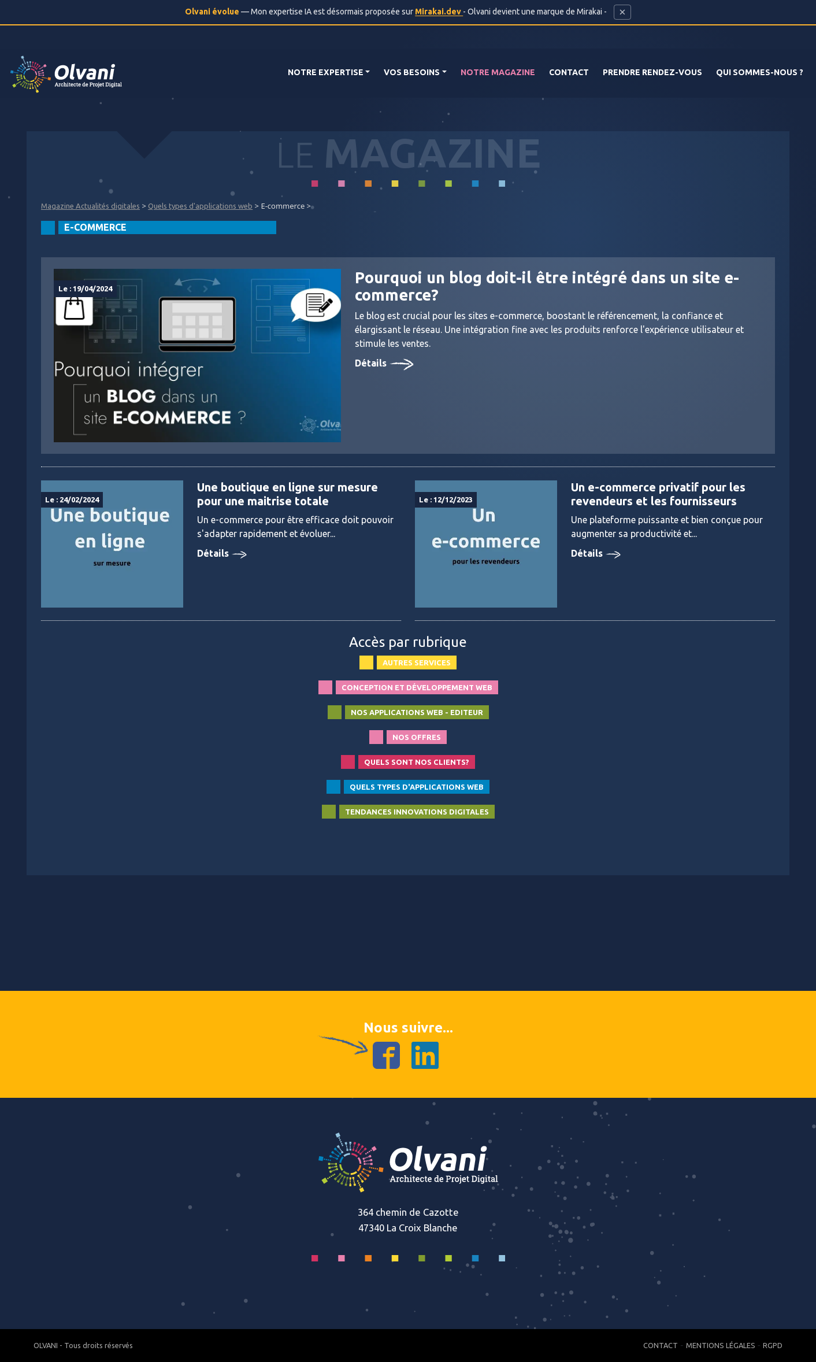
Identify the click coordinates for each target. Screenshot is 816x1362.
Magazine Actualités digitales (90, 206)
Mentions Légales (720, 1345)
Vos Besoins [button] (412, 72)
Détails (384, 363)
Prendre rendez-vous (652, 72)
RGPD (772, 1345)
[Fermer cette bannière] (622, 12)
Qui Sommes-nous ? (759, 72)
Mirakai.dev (439, 11)
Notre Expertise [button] (326, 72)
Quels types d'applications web (200, 206)
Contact (569, 72)
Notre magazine (498, 72)
